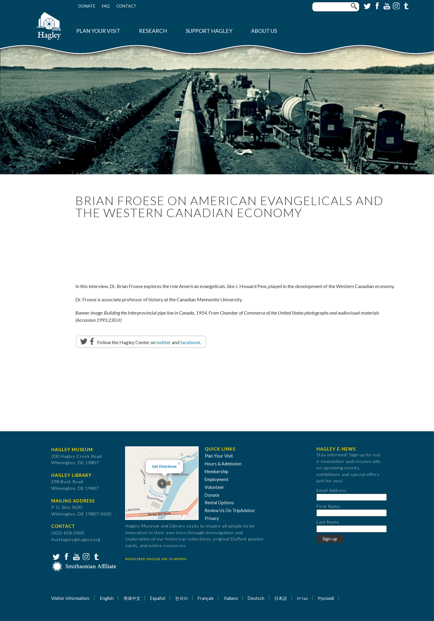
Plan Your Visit (98, 31)
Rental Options (219, 502)
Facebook (376, 5)
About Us (264, 31)
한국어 (181, 598)
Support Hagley (209, 31)
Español (157, 598)
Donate (86, 6)
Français (206, 598)
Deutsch (256, 598)
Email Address (331, 490)
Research (153, 31)
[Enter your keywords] (335, 6)
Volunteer (214, 487)
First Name (328, 506)
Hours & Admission (223, 463)
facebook (190, 342)
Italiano (231, 598)
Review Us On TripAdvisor (230, 510)
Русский (326, 598)
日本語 (280, 598)
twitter (163, 342)
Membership (216, 471)
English (107, 598)
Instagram (395, 5)
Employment (216, 479)
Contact (126, 6)
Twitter (366, 5)
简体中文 (132, 598)
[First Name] (351, 512)
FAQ (106, 6)
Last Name (327, 521)
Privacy (212, 518)
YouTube (386, 5)
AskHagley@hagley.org (75, 539)
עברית (302, 598)
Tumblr (405, 5)
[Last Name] (351, 528)
